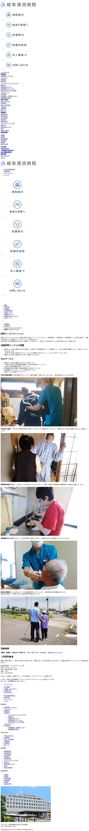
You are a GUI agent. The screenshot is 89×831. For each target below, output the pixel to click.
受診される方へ (5, 101)
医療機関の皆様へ (6, 98)
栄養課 (3, 142)
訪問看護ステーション (8, 89)
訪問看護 (11, 681)
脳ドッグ (3, 110)
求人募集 (7, 687)
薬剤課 (3, 137)
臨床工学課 (4, 144)
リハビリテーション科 (8, 123)
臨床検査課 (4, 138)
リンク (6, 701)
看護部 (3, 135)
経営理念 (3, 79)
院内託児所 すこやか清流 (8, 90)
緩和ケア (3, 85)
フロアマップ (5, 92)
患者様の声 (7, 690)
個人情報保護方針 (9, 169)
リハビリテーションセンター (10, 83)
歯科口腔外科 (5, 130)
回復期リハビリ (9, 314)
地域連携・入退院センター (9, 96)
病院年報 (7, 171)
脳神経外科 (4, 121)
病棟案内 (3, 109)
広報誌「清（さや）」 (11, 689)
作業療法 (7, 309)
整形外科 (3, 120)
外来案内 (3, 103)
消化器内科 (4, 116)
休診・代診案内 (5, 105)
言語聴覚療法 (8, 310)
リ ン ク (6, 175)
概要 (5, 305)
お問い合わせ (8, 692)
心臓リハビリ (8, 312)
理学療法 (7, 307)
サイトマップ (8, 173)
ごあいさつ (4, 78)
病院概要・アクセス (7, 76)
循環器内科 (4, 114)
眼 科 (2, 129)
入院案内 (3, 107)
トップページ (8, 684)
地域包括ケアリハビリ (11, 316)
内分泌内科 (4, 118)
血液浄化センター (6, 87)
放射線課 (3, 140)
